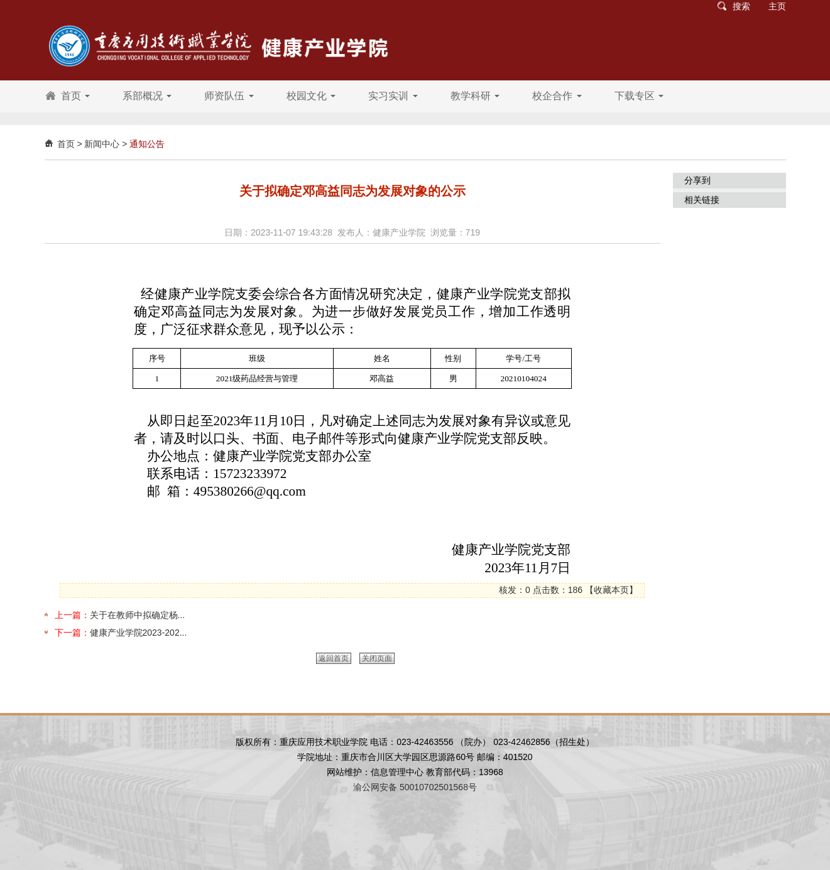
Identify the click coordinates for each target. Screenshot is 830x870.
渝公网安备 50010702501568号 (415, 787)
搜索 (741, 6)
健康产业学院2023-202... (138, 633)
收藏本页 (611, 590)
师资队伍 (228, 95)
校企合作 (556, 95)
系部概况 (147, 95)
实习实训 (392, 95)
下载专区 (638, 95)
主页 (777, 6)
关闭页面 (377, 658)
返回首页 (334, 658)
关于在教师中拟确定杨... (137, 615)
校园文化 (311, 95)
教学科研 (475, 95)
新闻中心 (101, 144)
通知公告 (147, 144)
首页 (75, 95)
